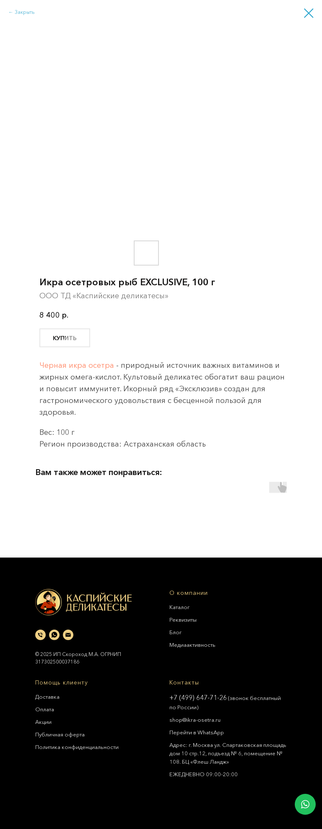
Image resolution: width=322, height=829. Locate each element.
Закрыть (24, 12)
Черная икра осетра (76, 365)
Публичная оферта (60, 734)
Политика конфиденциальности (77, 747)
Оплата (44, 709)
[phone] (40, 635)
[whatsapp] (54, 635)
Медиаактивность (192, 644)
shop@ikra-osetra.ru (195, 719)
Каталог (179, 607)
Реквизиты (183, 619)
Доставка (47, 696)
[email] (68, 635)
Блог (175, 632)
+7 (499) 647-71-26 (198, 697)
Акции (43, 721)
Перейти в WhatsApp (196, 732)
